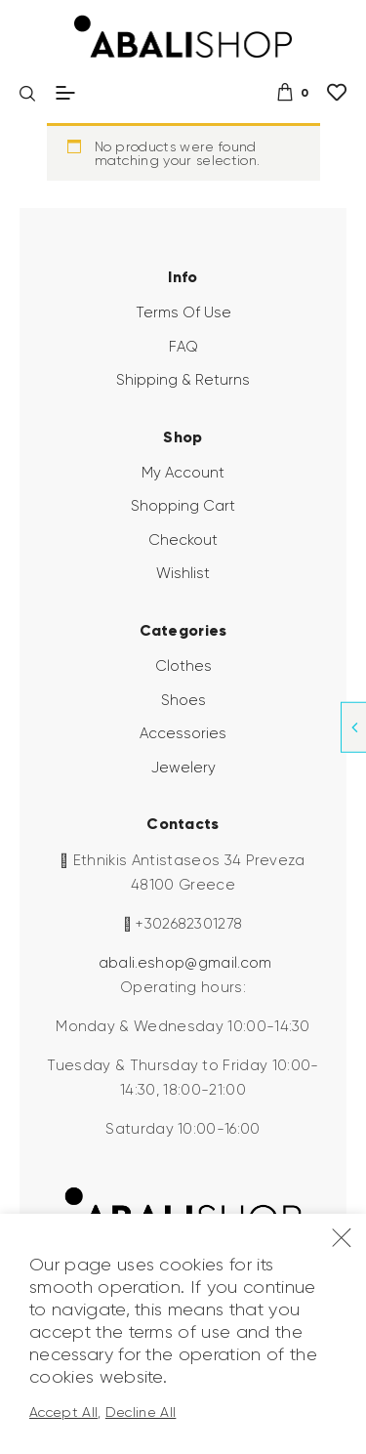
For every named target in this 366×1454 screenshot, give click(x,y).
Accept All (63, 1412)
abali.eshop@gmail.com (185, 963)
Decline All (141, 1412)
